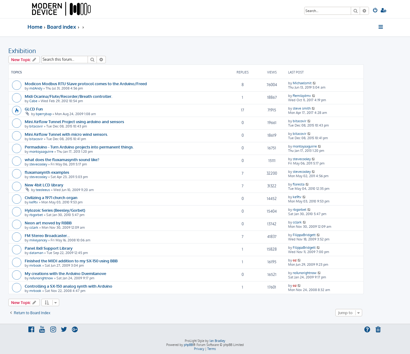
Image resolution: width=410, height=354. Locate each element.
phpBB (188, 345)
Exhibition (22, 51)
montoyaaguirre (41, 151)
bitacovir (36, 126)
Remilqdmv (302, 96)
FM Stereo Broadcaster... (47, 235)
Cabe (33, 101)
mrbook (35, 265)
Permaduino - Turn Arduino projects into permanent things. (79, 146)
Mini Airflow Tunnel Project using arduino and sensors (74, 121)
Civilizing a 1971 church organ (51, 197)
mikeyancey (38, 240)
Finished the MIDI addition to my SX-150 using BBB (71, 260)
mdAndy (35, 88)
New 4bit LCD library (44, 184)
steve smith (302, 108)
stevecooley (38, 164)
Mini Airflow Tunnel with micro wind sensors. (66, 134)
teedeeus (43, 190)
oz (294, 260)
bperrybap (44, 114)
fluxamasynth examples (47, 172)
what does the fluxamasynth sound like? (62, 159)
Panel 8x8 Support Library (48, 248)
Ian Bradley (217, 341)
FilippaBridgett (304, 235)
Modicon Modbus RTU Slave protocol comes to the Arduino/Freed (86, 83)
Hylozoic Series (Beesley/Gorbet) (55, 210)
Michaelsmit (302, 83)
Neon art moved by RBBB (48, 222)
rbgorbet (36, 215)
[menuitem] (375, 11)
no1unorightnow (41, 278)
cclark (33, 227)
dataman (36, 253)
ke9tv (33, 202)
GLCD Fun (34, 108)
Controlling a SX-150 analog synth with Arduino (68, 286)
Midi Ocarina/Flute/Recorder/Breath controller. (68, 96)
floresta (298, 184)
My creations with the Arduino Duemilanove (65, 273)
